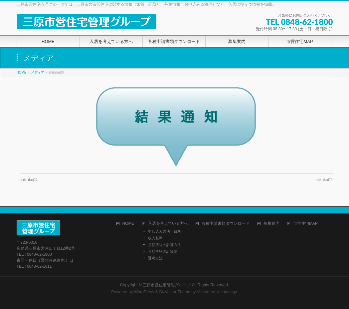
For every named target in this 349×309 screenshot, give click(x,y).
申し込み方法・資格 (164, 231)
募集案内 (271, 223)
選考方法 (155, 258)
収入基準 (155, 238)
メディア (37, 72)
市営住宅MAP (305, 223)
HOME (22, 72)
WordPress (144, 292)
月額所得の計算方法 (164, 245)
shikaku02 (323, 179)
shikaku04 (29, 179)
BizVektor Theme (174, 292)
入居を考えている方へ (168, 223)
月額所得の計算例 (162, 251)
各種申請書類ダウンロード (226, 223)
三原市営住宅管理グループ (167, 285)
